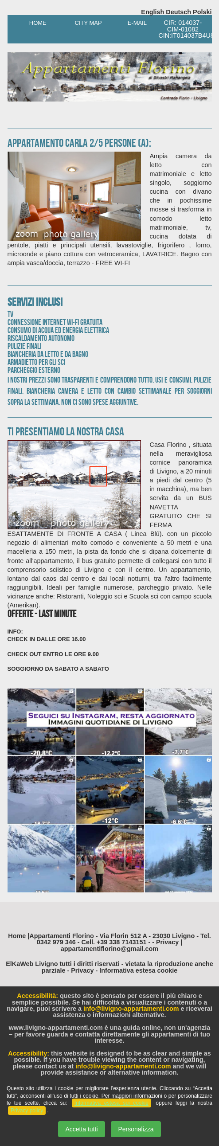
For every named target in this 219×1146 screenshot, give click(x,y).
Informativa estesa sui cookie (111, 1103)
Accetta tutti (81, 1129)
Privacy (82, 970)
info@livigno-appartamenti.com (131, 1008)
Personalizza (135, 1129)
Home (36, 23)
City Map (85, 23)
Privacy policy (27, 1110)
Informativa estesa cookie (138, 970)
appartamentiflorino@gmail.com (109, 948)
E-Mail (134, 23)
